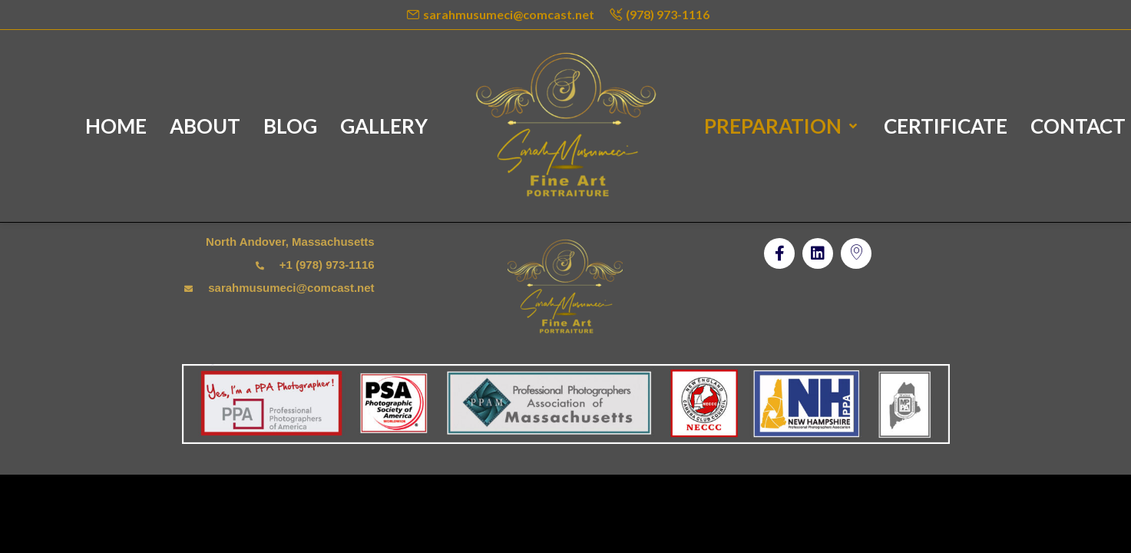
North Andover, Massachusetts (290, 241)
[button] (779, 253)
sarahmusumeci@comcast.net (508, 14)
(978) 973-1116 (667, 14)
